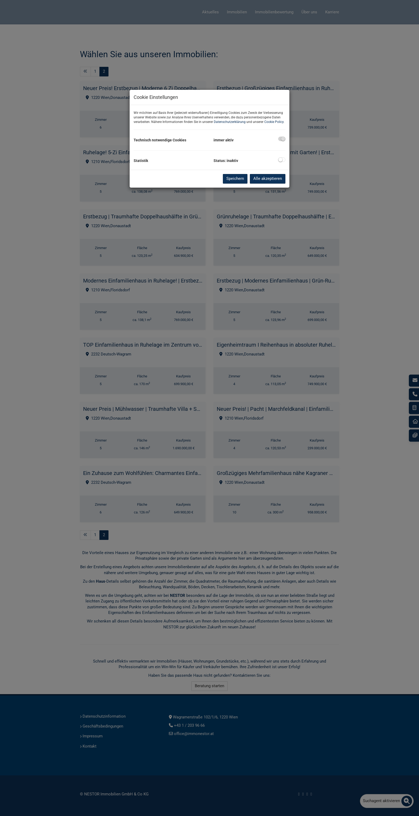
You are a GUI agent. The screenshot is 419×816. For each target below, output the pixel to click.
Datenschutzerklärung (230, 122)
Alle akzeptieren (267, 178)
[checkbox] (281, 139)
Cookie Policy (274, 122)
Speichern (235, 178)
